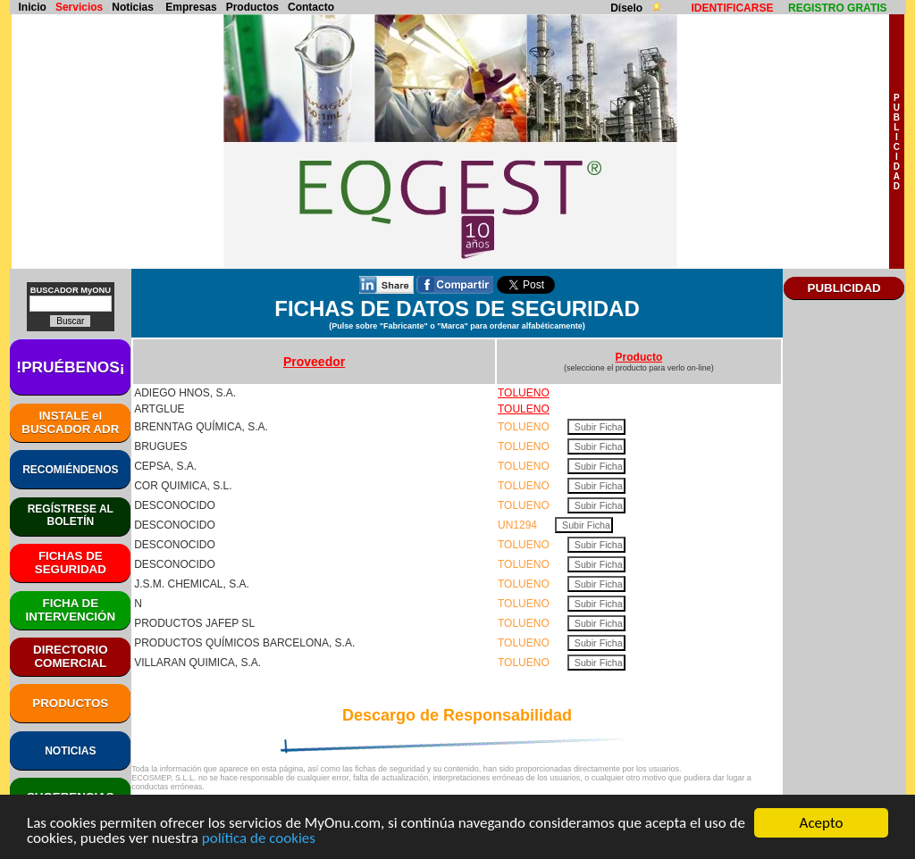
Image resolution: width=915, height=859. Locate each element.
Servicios (79, 7)
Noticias (133, 7)
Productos (252, 7)
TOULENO (524, 409)
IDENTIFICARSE (732, 8)
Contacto (311, 7)
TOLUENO (524, 393)
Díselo (627, 8)
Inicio (32, 7)
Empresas (190, 7)
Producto (639, 357)
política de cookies (258, 839)
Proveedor (314, 361)
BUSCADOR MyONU (70, 290)
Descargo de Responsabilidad (457, 715)
